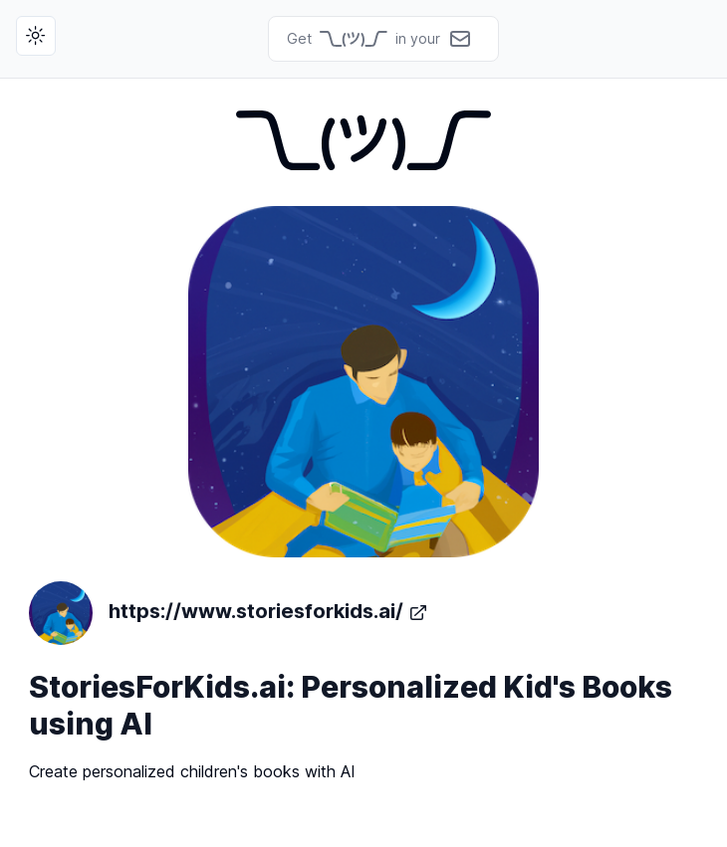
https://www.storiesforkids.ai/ (228, 613)
